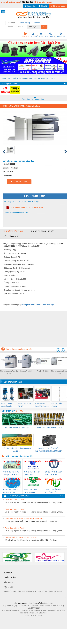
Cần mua (33, 34)
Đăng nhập (30, 6)
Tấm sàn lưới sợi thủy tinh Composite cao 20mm (16, 449)
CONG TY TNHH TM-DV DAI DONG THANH (11, 491)
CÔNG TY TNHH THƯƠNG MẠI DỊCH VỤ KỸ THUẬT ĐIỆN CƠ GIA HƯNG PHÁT (32, 491)
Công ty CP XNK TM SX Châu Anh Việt (21, 202)
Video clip (61, 34)
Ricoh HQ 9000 (43, 371)
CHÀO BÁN (10, 577)
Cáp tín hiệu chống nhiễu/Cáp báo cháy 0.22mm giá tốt (24, 518)
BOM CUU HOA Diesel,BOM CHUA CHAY (42, 405)
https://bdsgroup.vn (30, 619)
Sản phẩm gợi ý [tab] (11, 236)
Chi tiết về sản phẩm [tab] (13, 231)
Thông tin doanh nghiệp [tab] (42, 231)
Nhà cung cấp (50, 34)
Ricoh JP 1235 (26, 371)
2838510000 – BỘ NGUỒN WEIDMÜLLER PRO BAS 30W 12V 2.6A (48, 449)
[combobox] (40, 26)
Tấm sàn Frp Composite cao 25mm (48, 427)
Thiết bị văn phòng (19, 78)
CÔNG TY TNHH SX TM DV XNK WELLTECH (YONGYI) (32, 473)
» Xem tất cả (59, 496)
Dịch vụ (41, 34)
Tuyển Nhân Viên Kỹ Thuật (14, 500)
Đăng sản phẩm (58, 6)
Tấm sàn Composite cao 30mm (17, 427)
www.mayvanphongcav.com (16, 212)
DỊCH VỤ (8, 587)
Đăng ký (43, 6)
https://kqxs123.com (45, 619)
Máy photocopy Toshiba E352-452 (42, 78)
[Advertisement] (33, 328)
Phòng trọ (18, 619)
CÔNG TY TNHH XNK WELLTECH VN (53, 473)
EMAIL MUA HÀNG (19, 182)
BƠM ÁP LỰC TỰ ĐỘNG (24, 404)
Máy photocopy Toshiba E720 (9, 372)
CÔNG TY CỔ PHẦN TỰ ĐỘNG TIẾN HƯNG (53, 491)
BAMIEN (8, 572)
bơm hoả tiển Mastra (57, 404)
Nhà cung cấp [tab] (25, 23)
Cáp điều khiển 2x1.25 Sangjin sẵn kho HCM (21, 537)
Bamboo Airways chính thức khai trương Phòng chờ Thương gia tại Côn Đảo (33, 591)
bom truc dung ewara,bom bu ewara (6, 405)
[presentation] (58, 350)
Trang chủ (6, 78)
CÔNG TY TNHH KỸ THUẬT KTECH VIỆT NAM (11, 473)
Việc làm (25, 34)
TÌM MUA (8, 582)
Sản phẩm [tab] (11, 23)
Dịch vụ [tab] (37, 23)
